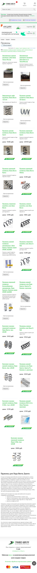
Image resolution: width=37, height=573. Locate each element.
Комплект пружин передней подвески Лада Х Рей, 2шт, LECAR (17, 441)
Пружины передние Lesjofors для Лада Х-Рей (27, 244)
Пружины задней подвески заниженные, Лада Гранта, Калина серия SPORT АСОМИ (9, 245)
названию (25, 48)
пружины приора (21, 51)
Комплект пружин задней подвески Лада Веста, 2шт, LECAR (9, 366)
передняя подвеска (12, 51)
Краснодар (3, 15)
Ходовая (8, 39)
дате (29, 48)
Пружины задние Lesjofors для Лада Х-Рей (27, 328)
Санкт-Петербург (15, 14)
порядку (17, 48)
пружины (5, 50)
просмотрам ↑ (33, 48)
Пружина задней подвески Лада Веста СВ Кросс (27, 97)
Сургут (15, 15)
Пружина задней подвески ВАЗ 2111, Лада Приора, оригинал (26, 404)
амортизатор (4, 51)
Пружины (13, 39)
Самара (12, 15)
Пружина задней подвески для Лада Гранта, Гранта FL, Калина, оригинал (26, 285)
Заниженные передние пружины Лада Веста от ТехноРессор (26, 58)
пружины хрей (20, 50)
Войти (35, 4)
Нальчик (8, 15)
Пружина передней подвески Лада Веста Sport (27, 133)
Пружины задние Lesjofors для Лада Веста (26, 206)
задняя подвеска (28, 50)
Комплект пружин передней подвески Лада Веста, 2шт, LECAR (8, 329)
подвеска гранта (12, 50)
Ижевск (30, 14)
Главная (2, 39)
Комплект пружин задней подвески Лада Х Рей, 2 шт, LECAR (9, 403)
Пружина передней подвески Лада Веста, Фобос (27, 170)
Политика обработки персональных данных (18, 561)
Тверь (18, 15)
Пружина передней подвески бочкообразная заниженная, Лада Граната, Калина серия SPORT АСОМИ (9, 287)
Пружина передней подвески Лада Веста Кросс (9, 170)
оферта (11, 555)
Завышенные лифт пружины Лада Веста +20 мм (9, 97)
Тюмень (22, 15)
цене (21, 48)
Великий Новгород (23, 14)
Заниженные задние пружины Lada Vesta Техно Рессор (9, 58)
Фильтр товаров (7, 45)
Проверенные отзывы (15, 20)
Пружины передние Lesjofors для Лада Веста (9, 206)
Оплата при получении (29, 20)
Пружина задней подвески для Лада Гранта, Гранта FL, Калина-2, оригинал (26, 367)
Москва (8, 14)
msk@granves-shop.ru (18, 551)
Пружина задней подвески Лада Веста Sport (9, 133)
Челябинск (26, 15)
